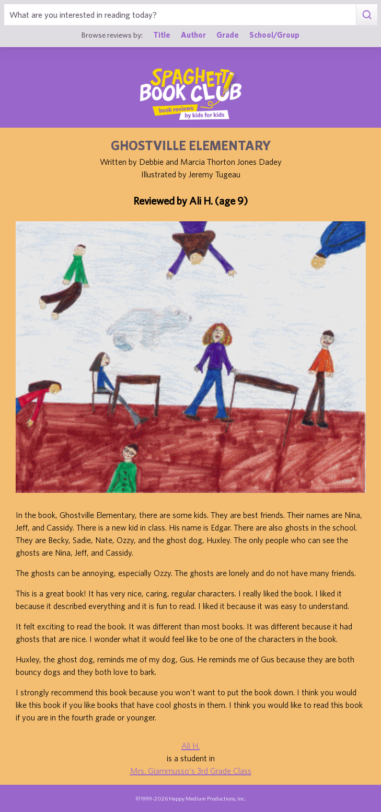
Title (161, 34)
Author (193, 34)
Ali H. (190, 745)
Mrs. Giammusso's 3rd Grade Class (190, 770)
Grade (227, 34)
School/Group (274, 34)
